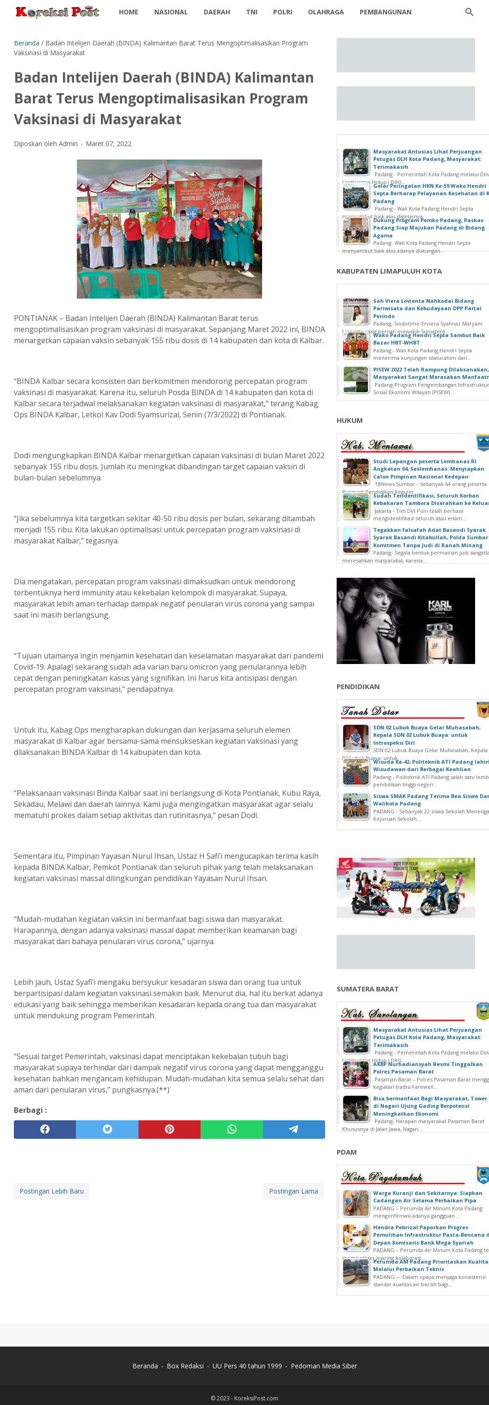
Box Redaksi (185, 1365)
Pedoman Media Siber (324, 1365)
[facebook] (45, 1129)
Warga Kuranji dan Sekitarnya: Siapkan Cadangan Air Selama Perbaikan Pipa (428, 1196)
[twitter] (107, 1129)
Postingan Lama (293, 1191)
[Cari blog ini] (469, 12)
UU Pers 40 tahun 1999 (247, 1365)
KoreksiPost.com (256, 1398)
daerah (217, 11)
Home (128, 11)
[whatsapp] (232, 1129)
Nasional (171, 11)
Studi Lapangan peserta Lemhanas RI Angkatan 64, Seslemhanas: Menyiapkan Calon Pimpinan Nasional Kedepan (428, 469)
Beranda (145, 1365)
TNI (251, 11)
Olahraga (326, 11)
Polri (282, 11)
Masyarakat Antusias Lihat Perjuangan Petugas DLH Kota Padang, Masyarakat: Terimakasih (427, 159)
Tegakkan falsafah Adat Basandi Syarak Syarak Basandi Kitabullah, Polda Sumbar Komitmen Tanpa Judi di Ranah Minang (430, 537)
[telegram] (294, 1129)
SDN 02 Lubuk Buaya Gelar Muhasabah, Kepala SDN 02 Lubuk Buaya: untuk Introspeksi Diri (427, 735)
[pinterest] (169, 1129)
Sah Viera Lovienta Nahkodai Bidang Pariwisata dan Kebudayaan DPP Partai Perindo (427, 308)
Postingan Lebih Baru (51, 1191)
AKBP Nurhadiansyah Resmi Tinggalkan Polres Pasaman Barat (428, 1067)
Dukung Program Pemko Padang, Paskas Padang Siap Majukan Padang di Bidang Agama (429, 228)
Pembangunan (386, 11)
